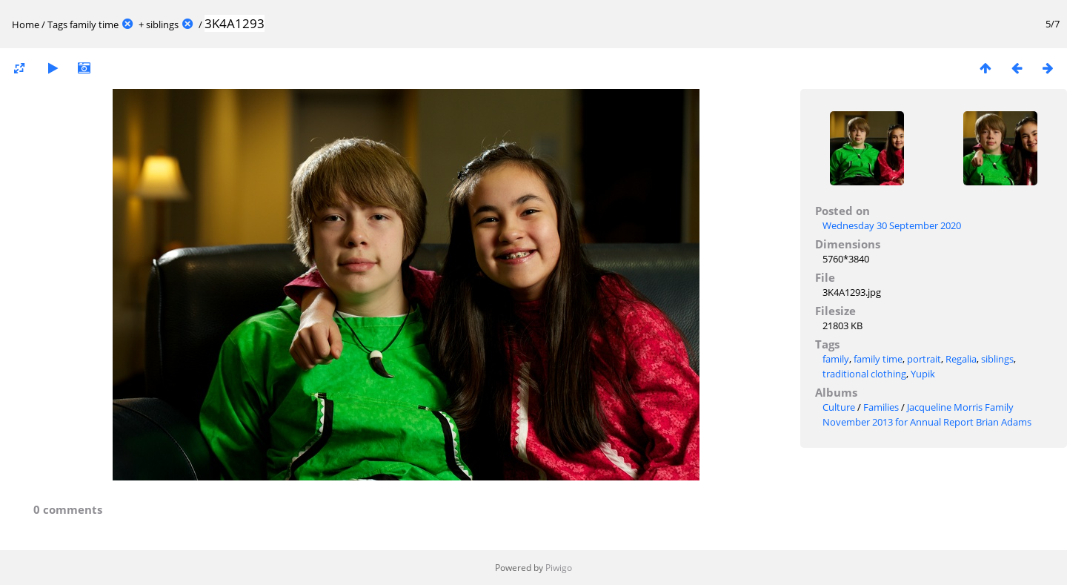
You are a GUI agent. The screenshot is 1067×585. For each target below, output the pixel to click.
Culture (838, 407)
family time (94, 24)
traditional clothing (864, 373)
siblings (162, 24)
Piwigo (558, 567)
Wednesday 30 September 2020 (891, 225)
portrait (924, 359)
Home (25, 24)
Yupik (923, 373)
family (835, 359)
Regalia (961, 359)
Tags (57, 24)
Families (881, 407)
